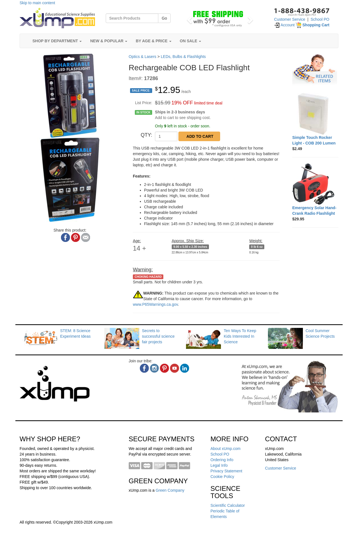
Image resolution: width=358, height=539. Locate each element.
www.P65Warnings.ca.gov (155, 304)
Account (284, 25)
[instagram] (154, 368)
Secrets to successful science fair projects (158, 336)
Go (164, 18)
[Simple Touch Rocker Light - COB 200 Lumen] (315, 114)
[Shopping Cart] (312, 25)
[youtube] (174, 368)
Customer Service (289, 19)
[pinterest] (164, 368)
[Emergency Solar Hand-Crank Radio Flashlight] (315, 184)
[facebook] (144, 368)
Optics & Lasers (142, 56)
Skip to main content (37, 3)
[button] (188, 18)
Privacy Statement (226, 471)
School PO (320, 19)
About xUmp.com (226, 448)
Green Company (170, 490)
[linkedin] (184, 368)
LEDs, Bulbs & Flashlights (183, 56)
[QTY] (166, 136)
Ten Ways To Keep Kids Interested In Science (240, 336)
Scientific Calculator (228, 505)
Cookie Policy (222, 476)
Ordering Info (222, 460)
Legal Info (219, 465)
